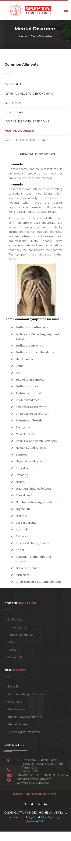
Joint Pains (14, 103)
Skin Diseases (15, 112)
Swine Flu (13, 84)
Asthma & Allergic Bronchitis (29, 93)
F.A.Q (10, 642)
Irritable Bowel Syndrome (27, 121)
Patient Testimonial (19, 634)
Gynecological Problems (26, 140)
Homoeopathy (16, 627)
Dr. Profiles (14, 619)
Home (23, 36)
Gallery (11, 650)
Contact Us (14, 657)
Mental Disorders (20, 130)
